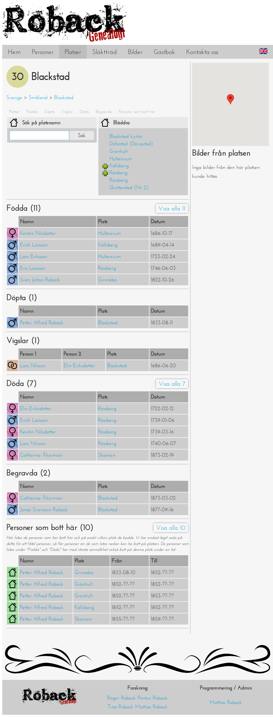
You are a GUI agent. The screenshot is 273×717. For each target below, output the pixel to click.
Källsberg (119, 166)
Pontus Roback (153, 698)
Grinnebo (107, 280)
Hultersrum (120, 159)
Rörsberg (118, 172)
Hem (14, 52)
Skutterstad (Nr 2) (129, 187)
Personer (43, 52)
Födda (32, 111)
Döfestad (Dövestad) (131, 144)
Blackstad (64, 97)
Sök (82, 135)
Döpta (49, 111)
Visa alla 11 (171, 208)
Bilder (135, 52)
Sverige (14, 97)
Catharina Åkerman (41, 455)
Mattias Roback (151, 707)
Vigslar (67, 111)
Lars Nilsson (32, 366)
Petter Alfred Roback (42, 323)
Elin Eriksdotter (79, 366)
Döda (84, 111)
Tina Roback (120, 707)
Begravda (104, 111)
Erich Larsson (34, 245)
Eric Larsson (32, 268)
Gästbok (164, 52)
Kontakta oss (202, 52)
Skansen (106, 455)
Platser (73, 52)
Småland (38, 97)
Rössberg (118, 180)
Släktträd (104, 52)
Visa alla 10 (170, 527)
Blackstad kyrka (125, 136)
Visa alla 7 (172, 383)
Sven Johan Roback (40, 280)
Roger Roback (121, 698)
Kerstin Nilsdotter (38, 233)
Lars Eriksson (33, 256)
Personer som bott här (137, 111)
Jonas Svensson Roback (44, 510)
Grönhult (118, 151)
